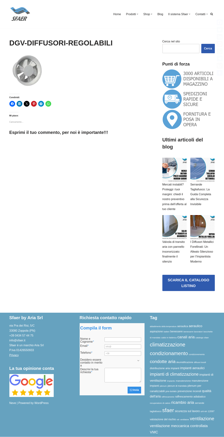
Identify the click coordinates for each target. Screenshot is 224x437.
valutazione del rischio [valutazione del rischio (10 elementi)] (163, 419)
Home (117, 14)
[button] (137, 14)
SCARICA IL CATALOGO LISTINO (188, 283)
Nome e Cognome (87, 341)
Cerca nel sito (171, 41)
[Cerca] (211, 14)
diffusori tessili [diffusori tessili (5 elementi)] (200, 362)
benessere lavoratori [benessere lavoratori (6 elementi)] (193, 332)
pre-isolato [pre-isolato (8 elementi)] (171, 391)
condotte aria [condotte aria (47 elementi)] (163, 361)
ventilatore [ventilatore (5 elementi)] (184, 420)
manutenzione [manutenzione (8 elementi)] (183, 381)
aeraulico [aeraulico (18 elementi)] (195, 326)
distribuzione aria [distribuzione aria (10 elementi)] (160, 368)
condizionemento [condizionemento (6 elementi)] (197, 354)
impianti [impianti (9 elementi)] (175, 368)
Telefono (86, 353)
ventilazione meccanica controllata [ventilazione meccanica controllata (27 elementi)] (179, 426)
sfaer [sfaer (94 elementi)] (168, 410)
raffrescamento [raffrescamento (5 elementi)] (167, 397)
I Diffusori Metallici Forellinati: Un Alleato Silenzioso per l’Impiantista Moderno (202, 252)
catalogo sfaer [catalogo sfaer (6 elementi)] (202, 338)
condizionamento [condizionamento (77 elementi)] (169, 353)
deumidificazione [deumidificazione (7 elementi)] (184, 362)
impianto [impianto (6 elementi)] (171, 381)
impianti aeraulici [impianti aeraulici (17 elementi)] (192, 368)
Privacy (14, 355)
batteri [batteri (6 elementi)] (167, 332)
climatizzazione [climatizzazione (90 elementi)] (167, 345)
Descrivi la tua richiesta (89, 371)
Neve (12, 403)
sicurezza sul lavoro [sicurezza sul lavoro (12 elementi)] (187, 411)
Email (84, 346)
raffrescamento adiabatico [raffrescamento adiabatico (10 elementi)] (190, 396)
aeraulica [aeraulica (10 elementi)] (182, 326)
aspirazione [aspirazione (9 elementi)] (156, 331)
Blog (160, 14)
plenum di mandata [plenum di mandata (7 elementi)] (177, 386)
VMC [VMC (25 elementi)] (154, 432)
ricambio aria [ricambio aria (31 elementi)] (182, 402)
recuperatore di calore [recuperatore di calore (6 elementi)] (160, 403)
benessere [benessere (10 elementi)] (176, 331)
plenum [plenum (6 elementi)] (163, 386)
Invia (134, 390)
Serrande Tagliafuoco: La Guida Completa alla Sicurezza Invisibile (200, 194)
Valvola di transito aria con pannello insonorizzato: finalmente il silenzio (173, 252)
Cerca (208, 48)
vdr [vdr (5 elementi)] (178, 420)
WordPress (41, 403)
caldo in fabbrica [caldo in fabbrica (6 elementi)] (169, 338)
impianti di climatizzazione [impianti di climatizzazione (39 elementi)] (174, 374)
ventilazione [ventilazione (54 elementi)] (202, 418)
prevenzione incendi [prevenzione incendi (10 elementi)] (189, 391)
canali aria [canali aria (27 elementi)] (186, 337)
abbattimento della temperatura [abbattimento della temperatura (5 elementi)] (163, 327)
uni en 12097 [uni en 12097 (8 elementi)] (207, 411)
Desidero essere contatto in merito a (91, 363)
